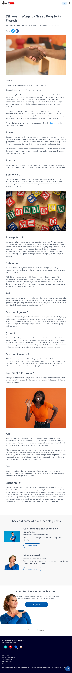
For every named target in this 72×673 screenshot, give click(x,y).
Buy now (36, 604)
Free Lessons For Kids (7, 659)
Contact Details (5, 651)
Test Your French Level (7, 661)
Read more (32, 546)
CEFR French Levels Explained (8, 657)
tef (43, 534)
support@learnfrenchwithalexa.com (13, 640)
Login (64, 3)
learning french (47, 26)
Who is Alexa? (31, 555)
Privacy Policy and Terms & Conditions (11, 648)
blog (35, 26)
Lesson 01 (53, 123)
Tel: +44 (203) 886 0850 (9, 643)
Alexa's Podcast (5, 655)
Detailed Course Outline (7, 653)
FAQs (3, 664)
